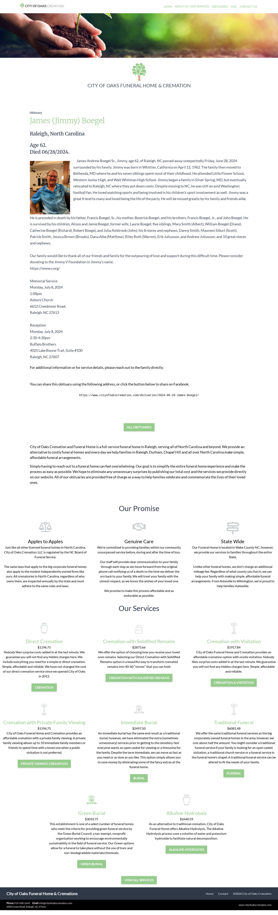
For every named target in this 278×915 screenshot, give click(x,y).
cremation (44, 687)
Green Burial (91, 813)
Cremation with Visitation (234, 641)
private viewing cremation (44, 764)
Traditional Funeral (234, 722)
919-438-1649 (22, 903)
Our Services (199, 6)
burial (139, 778)
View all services (139, 880)
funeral (234, 773)
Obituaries (220, 6)
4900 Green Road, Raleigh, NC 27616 (26, 906)
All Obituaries (139, 427)
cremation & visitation (234, 682)
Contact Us (248, 6)
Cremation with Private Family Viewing (44, 722)
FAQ (233, 6)
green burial (91, 864)
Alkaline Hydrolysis (186, 813)
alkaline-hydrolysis (186, 849)
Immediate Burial (139, 722)
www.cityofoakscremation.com (255, 904)
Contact (223, 893)
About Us (181, 6)
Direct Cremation (44, 641)
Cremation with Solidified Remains (139, 641)
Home (168, 6)
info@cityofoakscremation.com (52, 903)
